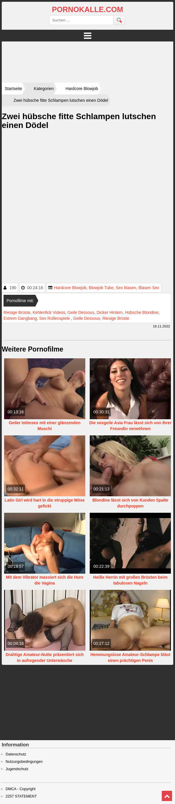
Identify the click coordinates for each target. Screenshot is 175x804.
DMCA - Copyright (20, 789)
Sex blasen (126, 287)
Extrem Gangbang (20, 318)
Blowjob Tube (101, 287)
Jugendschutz (17, 769)
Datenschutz (16, 754)
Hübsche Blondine (142, 312)
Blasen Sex (149, 287)
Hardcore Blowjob (70, 287)
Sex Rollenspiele (55, 318)
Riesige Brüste (17, 312)
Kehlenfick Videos (49, 312)
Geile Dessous (81, 312)
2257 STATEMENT (21, 796)
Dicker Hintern (109, 312)
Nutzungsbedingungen (24, 762)
